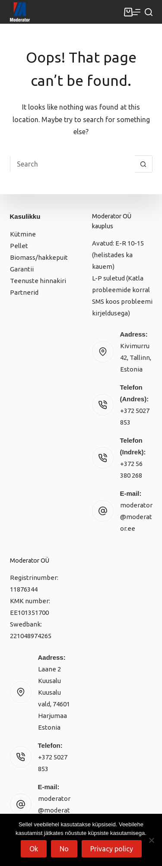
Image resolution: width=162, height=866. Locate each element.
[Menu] (136, 12)
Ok (33, 849)
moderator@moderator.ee (136, 516)
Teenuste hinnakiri (38, 280)
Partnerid (24, 292)
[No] (151, 840)
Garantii (22, 269)
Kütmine (23, 234)
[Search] (148, 12)
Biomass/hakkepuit (39, 257)
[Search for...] (72, 164)
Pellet (19, 245)
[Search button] (143, 164)
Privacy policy (111, 849)
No (64, 849)
